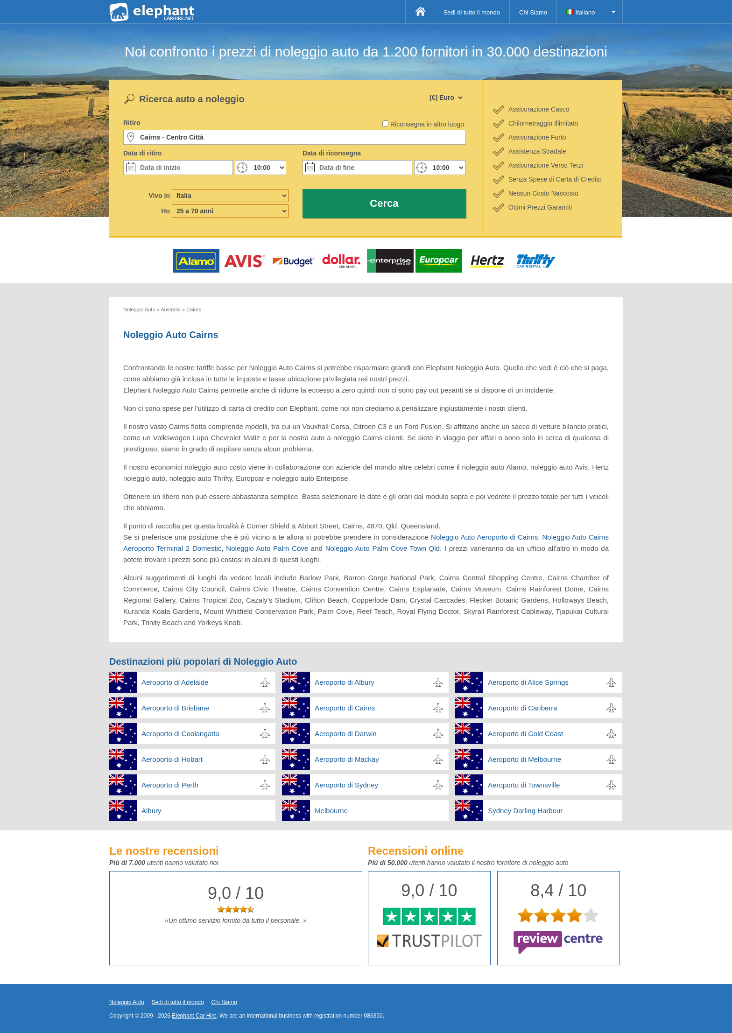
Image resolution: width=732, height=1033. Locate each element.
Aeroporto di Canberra (522, 708)
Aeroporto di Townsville (524, 785)
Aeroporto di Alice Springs (528, 682)
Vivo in (159, 195)
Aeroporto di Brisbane (175, 708)
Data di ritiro (142, 153)
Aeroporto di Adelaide (174, 682)
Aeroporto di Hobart (172, 759)
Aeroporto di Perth (169, 785)
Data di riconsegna (332, 153)
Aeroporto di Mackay (347, 759)
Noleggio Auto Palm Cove (267, 548)
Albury (151, 811)
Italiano (580, 12)
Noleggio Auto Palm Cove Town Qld (382, 548)
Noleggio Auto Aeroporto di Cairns (484, 537)
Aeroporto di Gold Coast (525, 734)
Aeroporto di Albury (344, 682)
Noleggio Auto (126, 1002)
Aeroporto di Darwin (346, 734)
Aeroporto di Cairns (345, 708)
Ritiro (132, 122)
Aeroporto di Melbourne (524, 759)
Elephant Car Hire (194, 1015)
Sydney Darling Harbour (525, 811)
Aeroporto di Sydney (346, 785)
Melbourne (331, 811)
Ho (165, 211)
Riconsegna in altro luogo (427, 124)
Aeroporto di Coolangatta (180, 734)
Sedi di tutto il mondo (471, 12)
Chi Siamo (533, 12)
